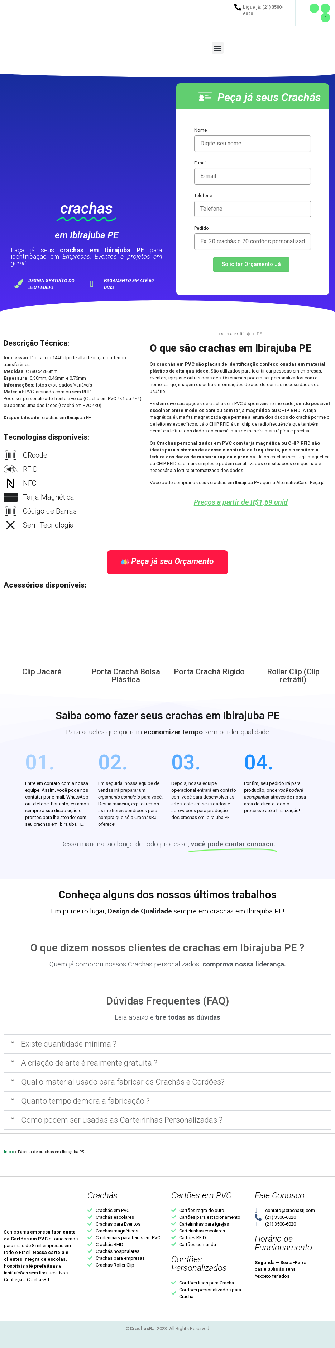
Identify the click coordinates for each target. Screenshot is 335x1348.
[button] (218, 48)
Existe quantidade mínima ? (68, 1043)
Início (9, 1151)
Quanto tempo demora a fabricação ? (85, 1100)
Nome (200, 130)
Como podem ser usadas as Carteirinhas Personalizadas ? (121, 1119)
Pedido (201, 228)
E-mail (200, 162)
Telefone (203, 195)
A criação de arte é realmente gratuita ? (89, 1062)
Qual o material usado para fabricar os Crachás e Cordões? (123, 1081)
